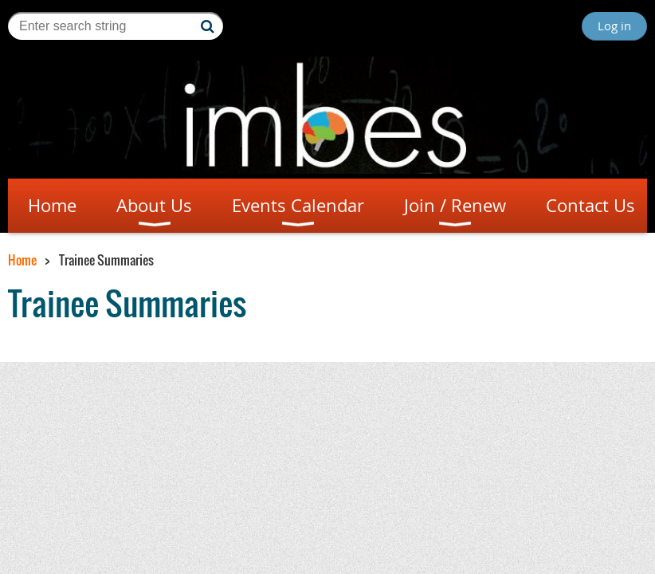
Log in (614, 25)
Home (22, 259)
